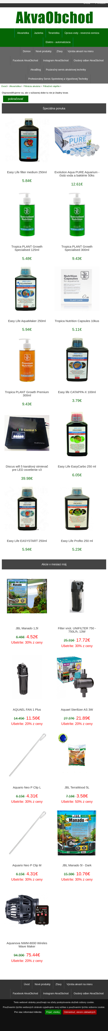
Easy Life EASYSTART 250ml (27, 541)
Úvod (86, 2)
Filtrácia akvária (32, 86)
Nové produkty (43, 51)
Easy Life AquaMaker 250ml (27, 321)
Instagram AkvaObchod (56, 60)
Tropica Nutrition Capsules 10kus (77, 321)
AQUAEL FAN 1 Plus (27, 709)
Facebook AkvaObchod (25, 60)
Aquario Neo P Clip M (26, 865)
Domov (27, 51)
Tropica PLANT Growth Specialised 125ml (26, 248)
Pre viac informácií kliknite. (28, 1012)
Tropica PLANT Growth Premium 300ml (27, 393)
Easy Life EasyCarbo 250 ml (77, 466)
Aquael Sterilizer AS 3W (77, 709)
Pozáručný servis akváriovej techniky (66, 69)
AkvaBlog (36, 69)
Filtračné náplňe (51, 86)
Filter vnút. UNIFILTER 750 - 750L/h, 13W (77, 630)
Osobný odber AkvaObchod (89, 60)
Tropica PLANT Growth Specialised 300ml (76, 248)
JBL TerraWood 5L (77, 787)
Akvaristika (15, 86)
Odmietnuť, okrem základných (80, 1012)
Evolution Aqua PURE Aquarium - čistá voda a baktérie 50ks (76, 174)
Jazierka (38, 33)
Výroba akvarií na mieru (81, 51)
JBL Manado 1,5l (27, 628)
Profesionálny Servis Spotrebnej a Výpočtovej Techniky (58, 78)
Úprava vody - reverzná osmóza (82, 33)
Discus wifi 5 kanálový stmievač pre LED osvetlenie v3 (27, 468)
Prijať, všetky (53, 1012)
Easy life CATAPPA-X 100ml (77, 392)
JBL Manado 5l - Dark (76, 865)
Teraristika (54, 33)
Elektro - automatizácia (58, 42)
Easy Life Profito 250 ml (77, 541)
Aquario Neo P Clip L (27, 787)
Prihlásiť (100, 2)
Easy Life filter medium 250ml (27, 172)
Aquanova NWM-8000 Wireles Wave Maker (27, 945)
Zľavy (60, 51)
